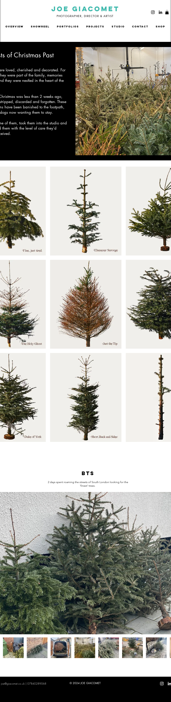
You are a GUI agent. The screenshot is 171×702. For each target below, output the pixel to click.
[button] (167, 12)
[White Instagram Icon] (161, 683)
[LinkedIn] (160, 12)
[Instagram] (152, 12)
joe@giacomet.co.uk (13, 683)
